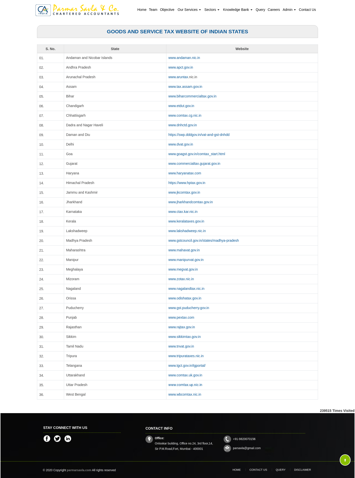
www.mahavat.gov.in (184, 250)
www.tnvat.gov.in (181, 346)
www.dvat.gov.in (180, 144)
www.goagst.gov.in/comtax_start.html (196, 154)
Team (153, 10)
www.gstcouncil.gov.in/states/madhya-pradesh (203, 240)
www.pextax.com (181, 317)
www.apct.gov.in (180, 67)
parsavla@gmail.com (240, 444)
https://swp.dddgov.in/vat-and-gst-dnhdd (199, 135)
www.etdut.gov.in (181, 106)
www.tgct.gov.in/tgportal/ (187, 366)
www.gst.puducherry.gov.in (188, 308)
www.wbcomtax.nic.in (184, 394)
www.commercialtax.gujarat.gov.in (194, 163)
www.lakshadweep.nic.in (187, 231)
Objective (167, 10)
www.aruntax (178, 77)
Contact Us (307, 10)
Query (260, 10)
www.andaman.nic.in (184, 58)
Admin (289, 10)
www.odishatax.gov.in (184, 298)
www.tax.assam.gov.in (185, 87)
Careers (274, 10)
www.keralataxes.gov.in (186, 221)
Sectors (211, 10)
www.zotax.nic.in (181, 279)
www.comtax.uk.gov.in (185, 375)
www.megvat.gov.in (183, 269)
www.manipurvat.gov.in (186, 260)
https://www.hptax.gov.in (186, 183)
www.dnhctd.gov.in (182, 125)
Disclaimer (293, 470)
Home (141, 10)
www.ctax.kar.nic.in (182, 212)
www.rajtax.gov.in (181, 327)
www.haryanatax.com (184, 173)
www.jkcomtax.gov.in (184, 192)
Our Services (189, 10)
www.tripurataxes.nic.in (186, 356)
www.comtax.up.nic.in (185, 385)
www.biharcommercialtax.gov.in (192, 96)
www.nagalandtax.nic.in (186, 289)
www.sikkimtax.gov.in (184, 337)
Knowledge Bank (237, 10)
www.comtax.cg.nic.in (184, 115)
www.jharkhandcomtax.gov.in (190, 202)
